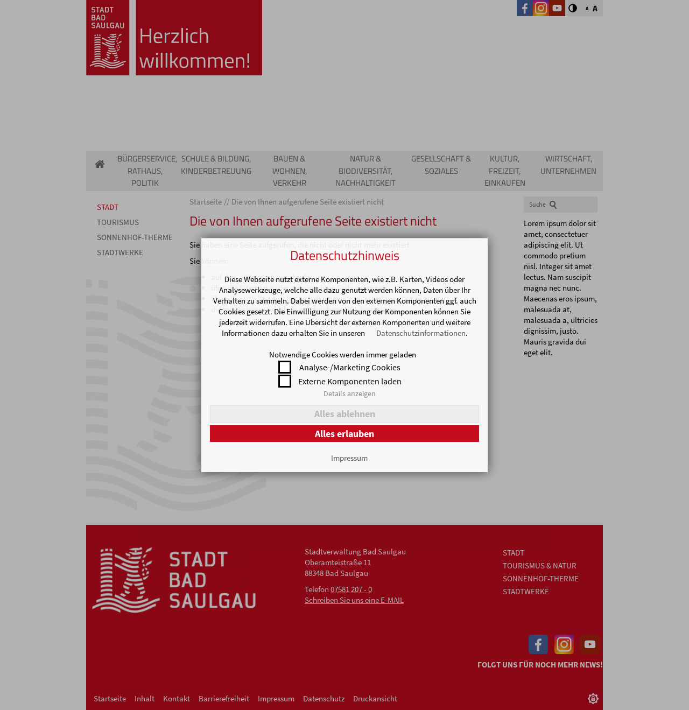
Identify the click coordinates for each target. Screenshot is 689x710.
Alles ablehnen (344, 413)
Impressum (349, 458)
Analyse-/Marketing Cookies (349, 367)
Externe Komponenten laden (350, 381)
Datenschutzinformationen (421, 333)
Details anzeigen (350, 393)
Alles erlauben (344, 433)
